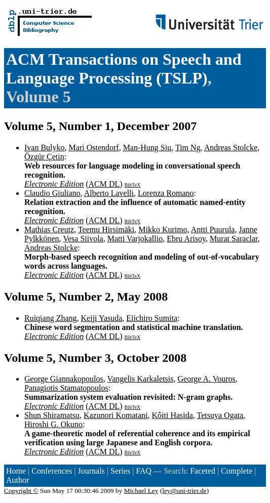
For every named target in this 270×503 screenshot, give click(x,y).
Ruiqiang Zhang (50, 318)
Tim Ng (188, 147)
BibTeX (133, 185)
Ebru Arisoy (186, 238)
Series (120, 471)
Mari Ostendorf (94, 147)
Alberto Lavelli (109, 193)
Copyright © (21, 490)
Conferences (51, 471)
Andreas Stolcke (230, 147)
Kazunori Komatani (116, 415)
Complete (236, 471)
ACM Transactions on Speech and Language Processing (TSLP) (124, 68)
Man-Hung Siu (147, 147)
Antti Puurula (213, 229)
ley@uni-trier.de (184, 490)
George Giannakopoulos (63, 378)
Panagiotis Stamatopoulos (66, 388)
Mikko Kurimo (162, 229)
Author (17, 480)
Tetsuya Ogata (220, 415)
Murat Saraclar (234, 238)
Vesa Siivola (83, 238)
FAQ (143, 471)
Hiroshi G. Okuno (53, 424)
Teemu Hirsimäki (106, 229)
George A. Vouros (206, 378)
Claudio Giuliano (52, 193)
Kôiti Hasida (172, 415)
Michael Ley (141, 490)
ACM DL (104, 184)
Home (16, 471)
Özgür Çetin (44, 156)
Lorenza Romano (166, 193)
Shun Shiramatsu (52, 415)
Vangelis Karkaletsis (140, 378)
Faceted (202, 471)
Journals (91, 471)
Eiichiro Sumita (151, 318)
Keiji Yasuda (102, 318)
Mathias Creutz (49, 229)
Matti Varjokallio (135, 238)
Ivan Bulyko (44, 147)
